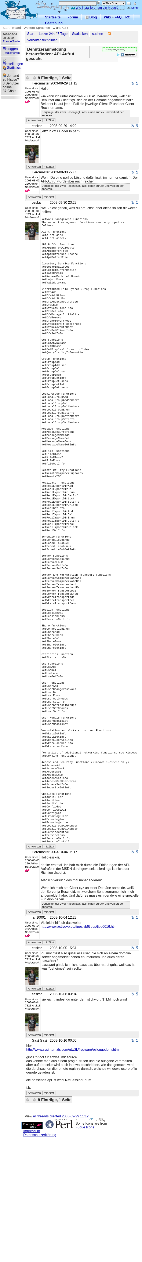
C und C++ (61, 27)
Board (16, 27)
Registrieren (11, 52)
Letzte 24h (47, 34)
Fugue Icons (85, 1252)
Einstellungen (13, 62)
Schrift (133, 7)
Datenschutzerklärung (39, 1260)
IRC (127, 17)
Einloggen (10, 49)
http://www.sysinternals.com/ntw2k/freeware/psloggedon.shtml (72, 1174)
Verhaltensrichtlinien (42, 40)
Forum (73, 17)
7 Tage (63, 34)
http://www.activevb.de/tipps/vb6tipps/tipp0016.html (79, 1051)
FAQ (118, 17)
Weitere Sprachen (37, 27)
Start (6, 27)
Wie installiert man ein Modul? (94, 7)
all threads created (60, 1241)
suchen (97, 34)
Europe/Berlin (11, 41)
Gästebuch (54, 23)
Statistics (12, 67)
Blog (91, 17)
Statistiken (80, 34)
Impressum (31, 1256)
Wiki (107, 17)
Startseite (53, 17)
